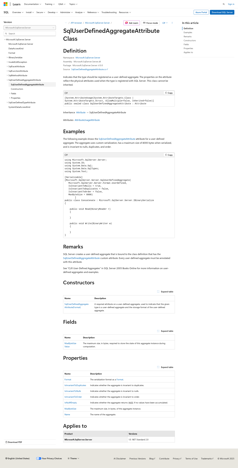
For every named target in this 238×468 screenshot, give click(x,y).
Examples (188, 32)
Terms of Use (191, 458)
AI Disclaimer (120, 458)
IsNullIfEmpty (71, 402)
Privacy (176, 458)
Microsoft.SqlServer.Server (97, 22)
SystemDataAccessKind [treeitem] (19, 107)
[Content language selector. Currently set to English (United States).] (17, 458)
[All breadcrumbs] (65, 22)
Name (67, 414)
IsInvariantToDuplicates (75, 385)
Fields (186, 44)
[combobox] (30, 27)
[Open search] (224, 4)
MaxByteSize (70, 408)
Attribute (80, 112)
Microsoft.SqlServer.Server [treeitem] (20, 43)
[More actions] (172, 22)
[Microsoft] (6, 4)
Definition (188, 28)
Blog (151, 458)
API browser (76, 22)
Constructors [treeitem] (17, 88)
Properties (188, 48)
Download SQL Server (222, 12)
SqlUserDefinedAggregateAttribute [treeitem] (27, 84)
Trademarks (206, 458)
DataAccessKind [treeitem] (15, 48)
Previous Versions (137, 458)
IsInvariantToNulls (73, 391)
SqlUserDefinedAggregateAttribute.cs (88, 69)
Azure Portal (201, 12)
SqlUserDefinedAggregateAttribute (117, 138)
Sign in (231, 4)
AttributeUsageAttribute (87, 119)
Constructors (190, 40)
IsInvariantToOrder (73, 396)
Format (68, 379)
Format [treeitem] (11, 52)
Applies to (188, 52)
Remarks (188, 36)
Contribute (164, 458)
